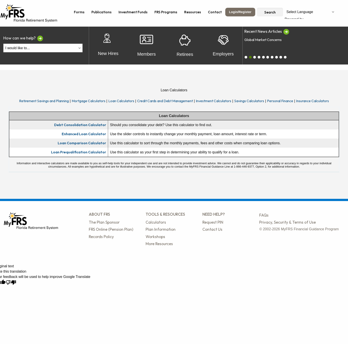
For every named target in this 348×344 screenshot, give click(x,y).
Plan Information (161, 229)
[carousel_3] (259, 57)
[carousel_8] (280, 57)
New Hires (108, 45)
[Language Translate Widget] (310, 12)
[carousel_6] (272, 57)
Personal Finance (280, 101)
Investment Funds (133, 12)
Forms (79, 12)
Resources (192, 12)
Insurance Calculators (312, 101)
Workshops (155, 236)
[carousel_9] (285, 57)
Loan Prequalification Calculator (78, 152)
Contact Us (212, 229)
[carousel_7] (276, 57)
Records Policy (101, 236)
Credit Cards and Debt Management (165, 101)
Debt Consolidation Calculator (80, 125)
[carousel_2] (254, 57)
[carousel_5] (267, 57)
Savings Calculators (249, 101)
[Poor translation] (11, 282)
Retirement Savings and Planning (44, 101)
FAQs (264, 215)
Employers (223, 45)
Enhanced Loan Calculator (84, 134)
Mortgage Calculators (88, 101)
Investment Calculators (213, 101)
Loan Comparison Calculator (82, 143)
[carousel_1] (250, 57)
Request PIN (212, 222)
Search (270, 12)
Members (146, 45)
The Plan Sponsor (104, 222)
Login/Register (240, 12)
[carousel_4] (263, 57)
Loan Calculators (121, 101)
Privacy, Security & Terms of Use (287, 222)
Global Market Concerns (263, 39)
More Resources (159, 243)
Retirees (185, 46)
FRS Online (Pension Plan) (111, 229)
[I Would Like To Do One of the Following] (43, 48)
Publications (101, 12)
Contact (215, 12)
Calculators (156, 222)
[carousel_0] (246, 57)
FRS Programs (165, 12)
